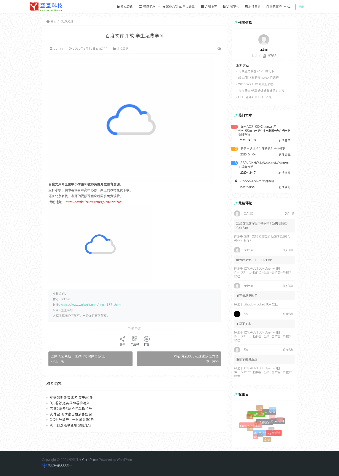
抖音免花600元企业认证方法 (196, 356)
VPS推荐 (209, 7)
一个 (272, 409)
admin (57, 49)
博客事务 (274, 7)
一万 (280, 420)
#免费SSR (263, 422)
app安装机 (273, 433)
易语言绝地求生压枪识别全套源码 (263, 149)
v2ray (267, 439)
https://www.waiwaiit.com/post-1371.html (91, 305)
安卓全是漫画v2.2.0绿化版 (256, 71)
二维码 (134, 341)
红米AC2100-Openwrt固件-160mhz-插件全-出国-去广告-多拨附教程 (264, 130)
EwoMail (268, 412)
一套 (272, 430)
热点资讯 (125, 7)
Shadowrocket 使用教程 (257, 181)
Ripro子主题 (256, 414)
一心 (258, 424)
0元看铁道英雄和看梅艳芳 (70, 403)
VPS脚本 (231, 7)
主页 (51, 21)
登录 (301, 6)
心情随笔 (253, 7)
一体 (250, 416)
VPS (277, 432)
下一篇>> (212, 361)
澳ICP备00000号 (60, 465)
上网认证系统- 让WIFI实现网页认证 (78, 356)
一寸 (272, 417)
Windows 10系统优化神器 (256, 84)
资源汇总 (147, 7)
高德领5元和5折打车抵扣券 (71, 408)
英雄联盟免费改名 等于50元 (71, 397)
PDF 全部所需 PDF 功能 (255, 97)
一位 (259, 408)
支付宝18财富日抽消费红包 (71, 414)
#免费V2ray (261, 433)
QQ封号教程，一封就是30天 (72, 419)
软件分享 (284, 155)
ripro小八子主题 (250, 425)
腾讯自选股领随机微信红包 (70, 425)
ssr (255, 436)
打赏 (147, 341)
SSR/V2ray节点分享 (179, 7)
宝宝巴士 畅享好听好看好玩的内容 (261, 91)
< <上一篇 (57, 361)
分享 (122, 341)
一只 (260, 435)
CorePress (90, 460)
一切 (250, 429)
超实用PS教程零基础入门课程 (258, 78)
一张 (261, 413)
